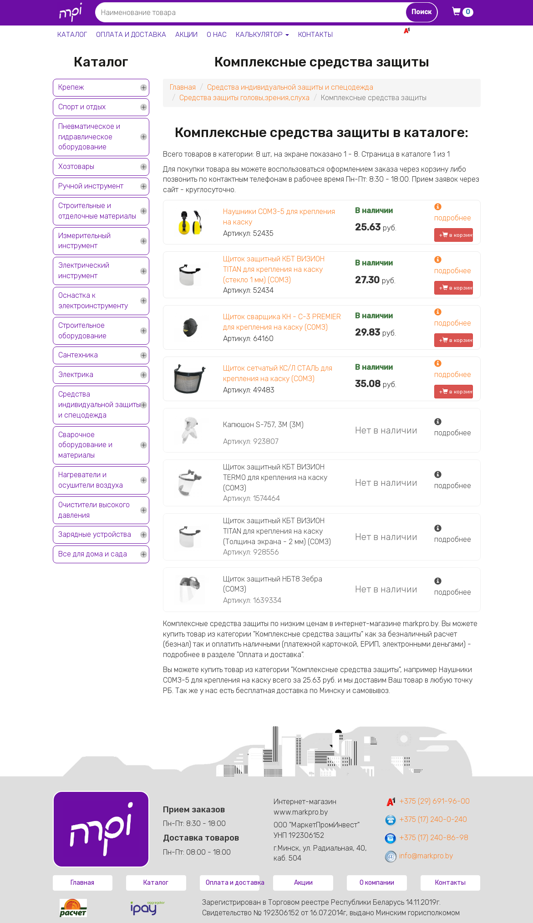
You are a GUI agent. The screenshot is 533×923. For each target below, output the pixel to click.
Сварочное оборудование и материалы (85, 445)
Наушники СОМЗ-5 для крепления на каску (279, 216)
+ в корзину (456, 235)
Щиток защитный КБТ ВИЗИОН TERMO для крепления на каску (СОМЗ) (275, 477)
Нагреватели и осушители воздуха (90, 480)
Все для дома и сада (92, 554)
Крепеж (71, 87)
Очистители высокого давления (94, 510)
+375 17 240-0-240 (449, 40)
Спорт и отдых (82, 106)
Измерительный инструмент (84, 240)
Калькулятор (262, 35)
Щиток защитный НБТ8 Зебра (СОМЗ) (272, 584)
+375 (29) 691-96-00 (427, 801)
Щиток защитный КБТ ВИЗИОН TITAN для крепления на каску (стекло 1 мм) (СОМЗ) (274, 269)
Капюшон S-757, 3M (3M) (263, 424)
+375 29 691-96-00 (447, 30)
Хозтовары (76, 166)
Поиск (421, 12)
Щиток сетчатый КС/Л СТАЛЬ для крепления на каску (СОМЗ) (277, 373)
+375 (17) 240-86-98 (426, 837)
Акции (186, 35)
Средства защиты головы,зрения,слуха (244, 97)
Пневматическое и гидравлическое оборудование (89, 137)
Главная (183, 87)
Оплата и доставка (131, 35)
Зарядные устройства (94, 534)
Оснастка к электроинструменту (93, 300)
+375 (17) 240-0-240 (425, 819)
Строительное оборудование (82, 330)
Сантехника (78, 355)
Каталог (72, 35)
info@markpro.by (418, 856)
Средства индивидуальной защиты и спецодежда (99, 404)
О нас (217, 35)
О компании (377, 883)
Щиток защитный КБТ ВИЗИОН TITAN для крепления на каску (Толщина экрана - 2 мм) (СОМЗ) (277, 531)
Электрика (75, 374)
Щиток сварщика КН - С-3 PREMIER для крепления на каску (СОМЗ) (282, 321)
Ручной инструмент (90, 186)
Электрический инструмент (83, 270)
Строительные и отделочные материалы (97, 210)
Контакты (315, 35)
